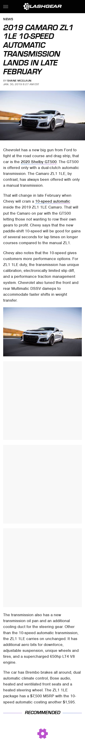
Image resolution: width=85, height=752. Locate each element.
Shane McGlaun (19, 80)
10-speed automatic (52, 201)
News (8, 19)
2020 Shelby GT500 (39, 161)
